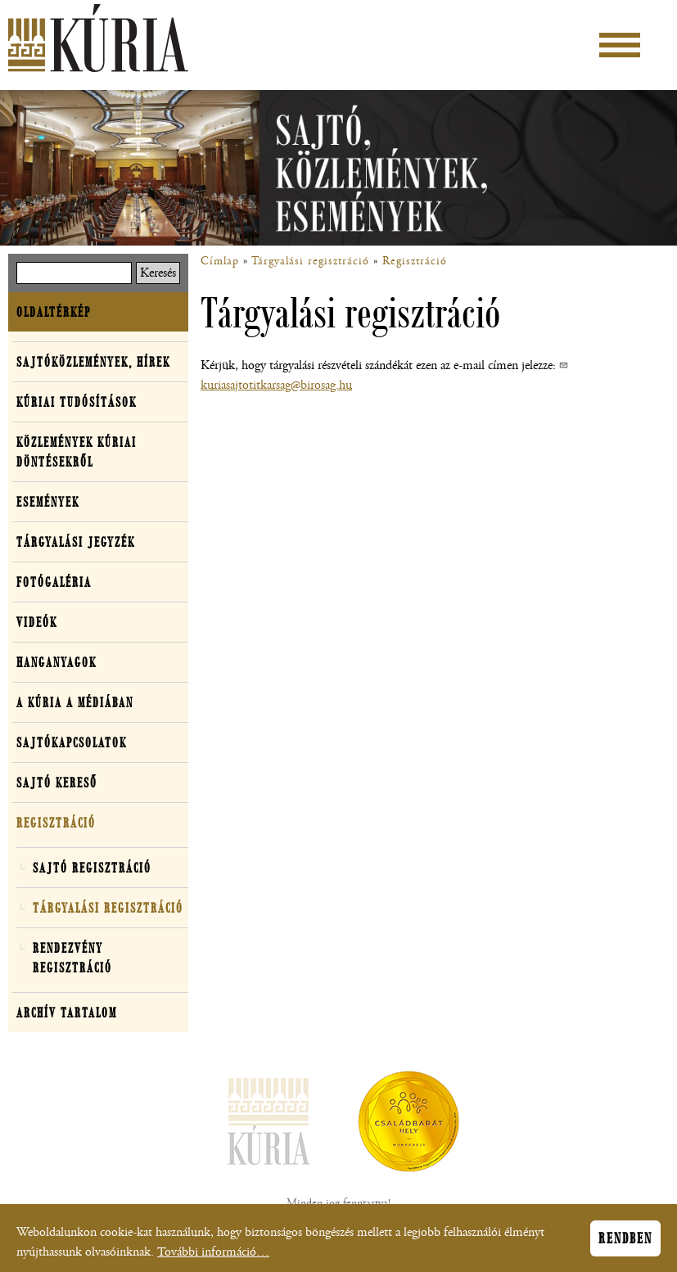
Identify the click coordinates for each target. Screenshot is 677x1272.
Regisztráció (414, 261)
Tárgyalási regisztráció (310, 261)
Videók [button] (36, 622)
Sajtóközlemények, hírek (93, 362)
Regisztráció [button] (56, 823)
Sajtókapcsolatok (71, 742)
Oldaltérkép (53, 312)
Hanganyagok (56, 662)
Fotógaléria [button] (54, 582)
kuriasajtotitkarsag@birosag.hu (276, 385)
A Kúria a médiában (74, 702)
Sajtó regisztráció (92, 868)
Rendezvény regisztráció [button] (72, 958)
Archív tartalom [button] (66, 1013)
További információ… (213, 1256)
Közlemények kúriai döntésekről (76, 452)
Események (47, 502)
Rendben (625, 1242)
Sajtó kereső (56, 783)
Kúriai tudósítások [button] (76, 402)
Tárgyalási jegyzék (75, 542)
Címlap (220, 261)
